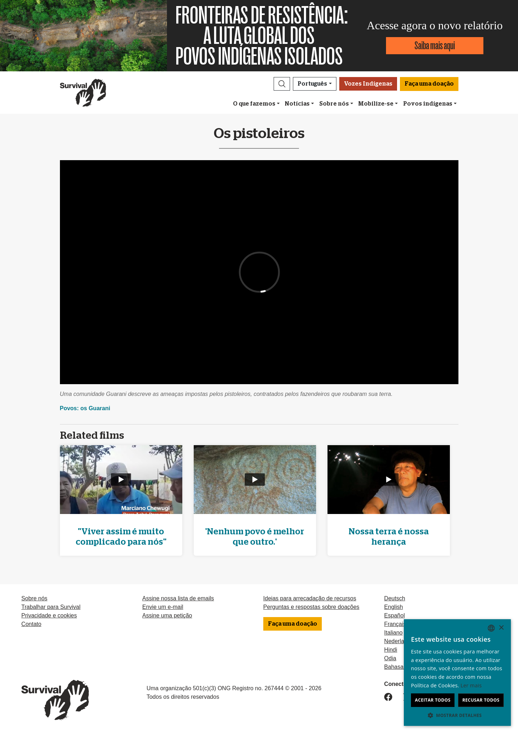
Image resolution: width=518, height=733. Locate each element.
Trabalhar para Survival (51, 607)
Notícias (297, 104)
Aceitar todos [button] (433, 700)
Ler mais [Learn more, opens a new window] (471, 685)
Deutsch (394, 598)
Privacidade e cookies (49, 615)
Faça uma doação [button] (429, 84)
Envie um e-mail (162, 607)
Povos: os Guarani (85, 408)
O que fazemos (254, 104)
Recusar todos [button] (480, 700)
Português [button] (312, 84)
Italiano (393, 633)
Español (394, 615)
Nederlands (398, 641)
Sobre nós (334, 104)
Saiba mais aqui (435, 45)
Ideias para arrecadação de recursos (309, 598)
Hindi (390, 650)
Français (395, 624)
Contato (31, 624)
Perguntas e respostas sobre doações (311, 607)
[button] (282, 84)
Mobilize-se (375, 104)
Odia (390, 658)
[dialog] (457, 672)
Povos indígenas (427, 104)
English (393, 607)
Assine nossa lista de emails (178, 598)
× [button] (501, 628)
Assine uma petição (167, 615)
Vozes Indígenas (368, 84)
